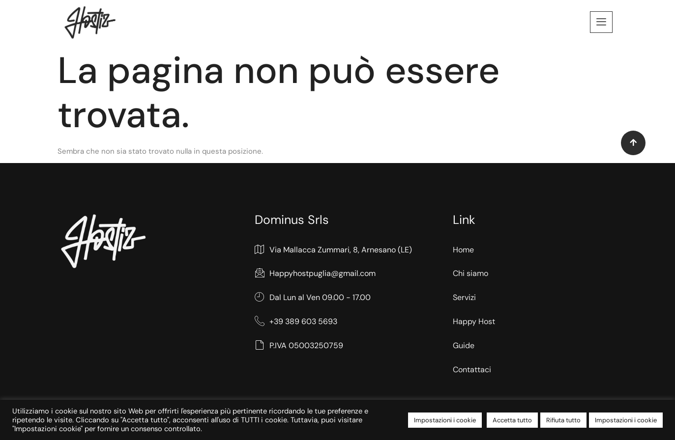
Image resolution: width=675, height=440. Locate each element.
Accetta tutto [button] (512, 420)
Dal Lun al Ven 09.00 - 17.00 (313, 298)
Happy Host (474, 321)
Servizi (464, 297)
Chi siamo (470, 273)
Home (463, 250)
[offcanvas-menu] (601, 22)
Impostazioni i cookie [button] (445, 420)
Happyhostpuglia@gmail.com (315, 274)
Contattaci (472, 369)
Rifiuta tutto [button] (563, 420)
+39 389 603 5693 (296, 322)
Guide (463, 345)
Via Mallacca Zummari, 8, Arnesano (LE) (333, 250)
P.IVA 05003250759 (299, 346)
